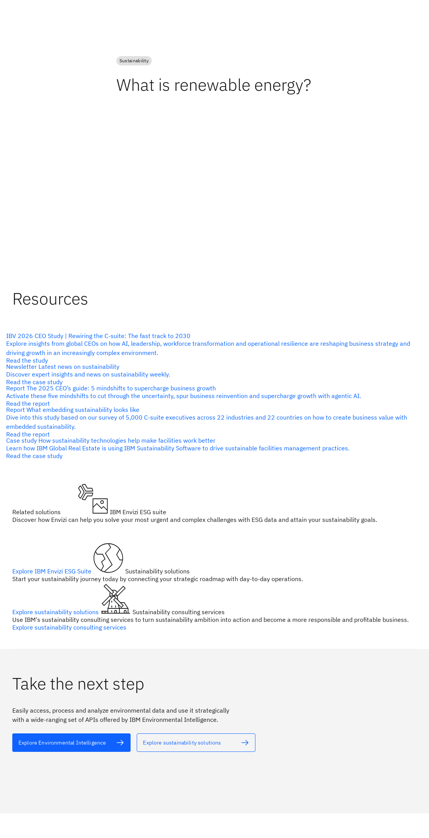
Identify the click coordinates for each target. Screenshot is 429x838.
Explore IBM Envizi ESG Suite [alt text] (52, 571)
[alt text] (211, 348)
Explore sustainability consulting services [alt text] (69, 627)
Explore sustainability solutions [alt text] (56, 612)
